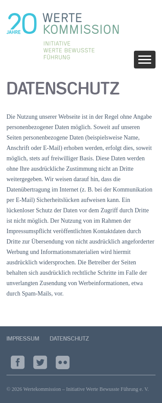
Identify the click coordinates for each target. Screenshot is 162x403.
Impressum (22, 338)
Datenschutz (69, 338)
